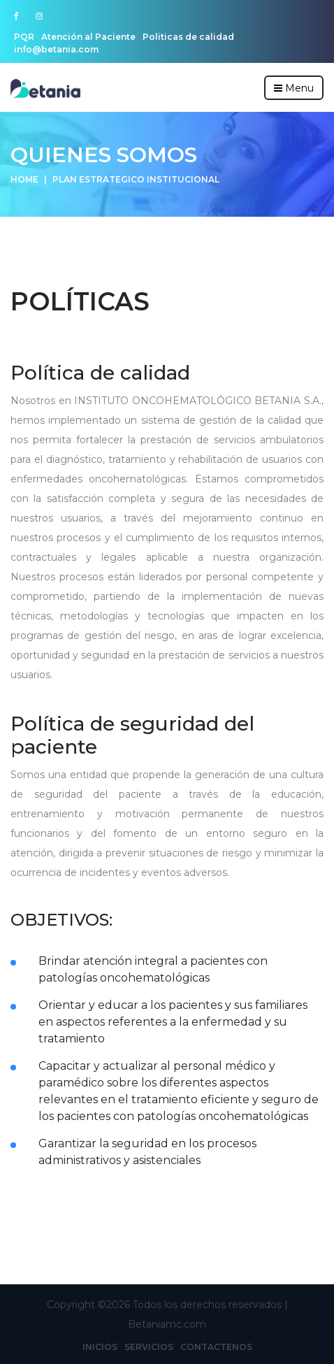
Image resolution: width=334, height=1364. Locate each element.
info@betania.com (56, 49)
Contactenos (216, 1347)
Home (24, 179)
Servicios (148, 1347)
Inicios (99, 1347)
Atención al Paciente (88, 36)
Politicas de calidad (188, 36)
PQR (24, 36)
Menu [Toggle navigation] (294, 88)
